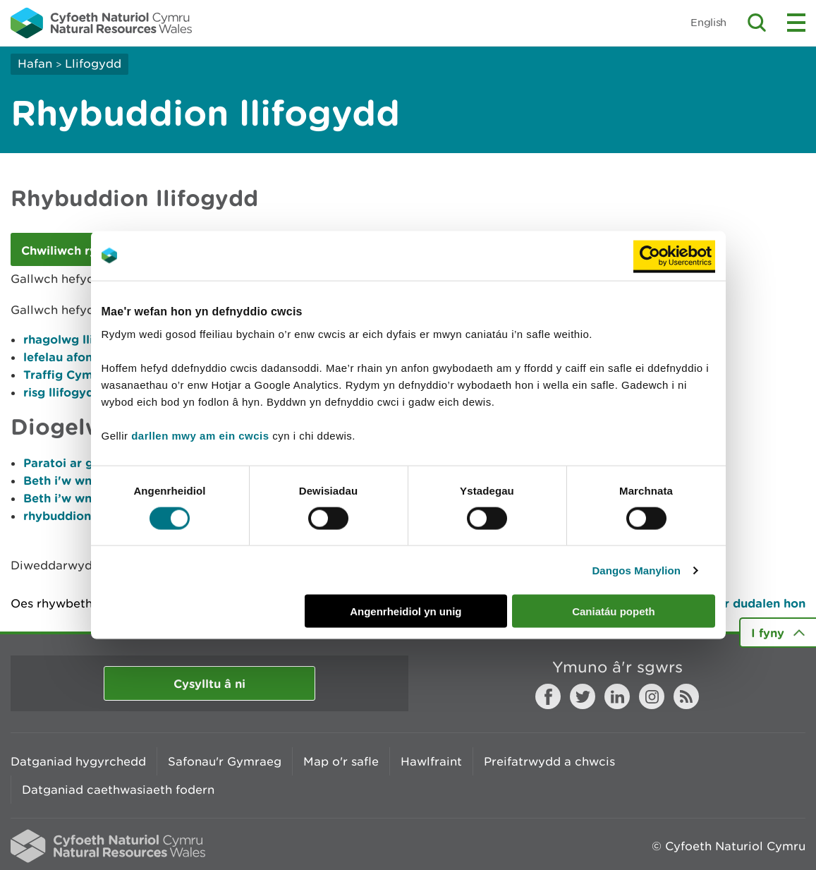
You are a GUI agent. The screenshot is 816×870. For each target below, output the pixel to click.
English (708, 22)
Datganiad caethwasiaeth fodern (118, 790)
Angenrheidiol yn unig (405, 611)
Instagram (651, 696)
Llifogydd (93, 63)
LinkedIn (617, 696)
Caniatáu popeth (613, 611)
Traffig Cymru (64, 374)
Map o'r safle (341, 761)
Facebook (548, 696)
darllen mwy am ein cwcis (200, 436)
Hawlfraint (431, 761)
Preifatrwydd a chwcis (549, 761)
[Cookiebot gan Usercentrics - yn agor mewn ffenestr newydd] (674, 255)
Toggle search (757, 22)
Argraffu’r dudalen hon (738, 603)
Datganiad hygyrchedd (78, 761)
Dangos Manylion (636, 570)
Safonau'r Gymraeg (224, 761)
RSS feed (686, 696)
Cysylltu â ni (209, 683)
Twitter (582, 696)
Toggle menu (796, 22)
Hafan (35, 63)
